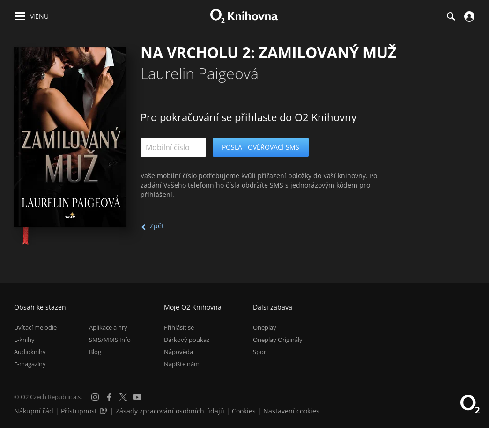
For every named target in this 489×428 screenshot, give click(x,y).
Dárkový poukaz (186, 339)
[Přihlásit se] (468, 16)
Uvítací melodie (35, 327)
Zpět (157, 225)
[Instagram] (95, 397)
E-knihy (24, 339)
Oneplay (264, 327)
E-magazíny (30, 364)
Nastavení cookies (291, 410)
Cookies (244, 410)
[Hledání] (450, 16)
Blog (95, 352)
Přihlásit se (179, 327)
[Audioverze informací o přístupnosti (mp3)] (104, 411)
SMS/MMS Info (110, 339)
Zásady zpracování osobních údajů (170, 410)
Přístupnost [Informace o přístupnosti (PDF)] (79, 410)
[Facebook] (109, 397)
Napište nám (182, 364)
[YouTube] (137, 397)
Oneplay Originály (278, 339)
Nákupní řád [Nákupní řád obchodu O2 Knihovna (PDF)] (33, 410)
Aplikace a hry (108, 327)
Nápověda (178, 352)
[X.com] (123, 397)
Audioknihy (30, 352)
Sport (260, 352)
